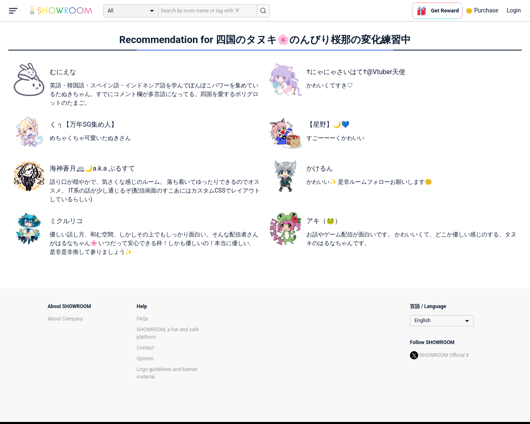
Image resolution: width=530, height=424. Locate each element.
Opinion (145, 358)
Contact (145, 348)
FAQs (142, 319)
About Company (65, 319)
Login (513, 10)
